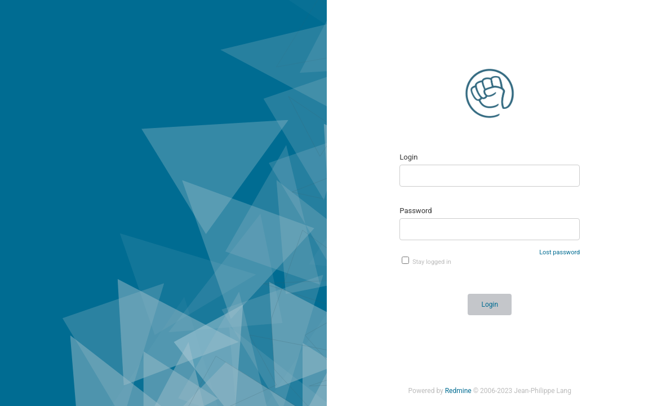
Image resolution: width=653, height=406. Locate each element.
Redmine (458, 391)
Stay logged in (426, 261)
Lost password (559, 252)
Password (415, 210)
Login (408, 157)
